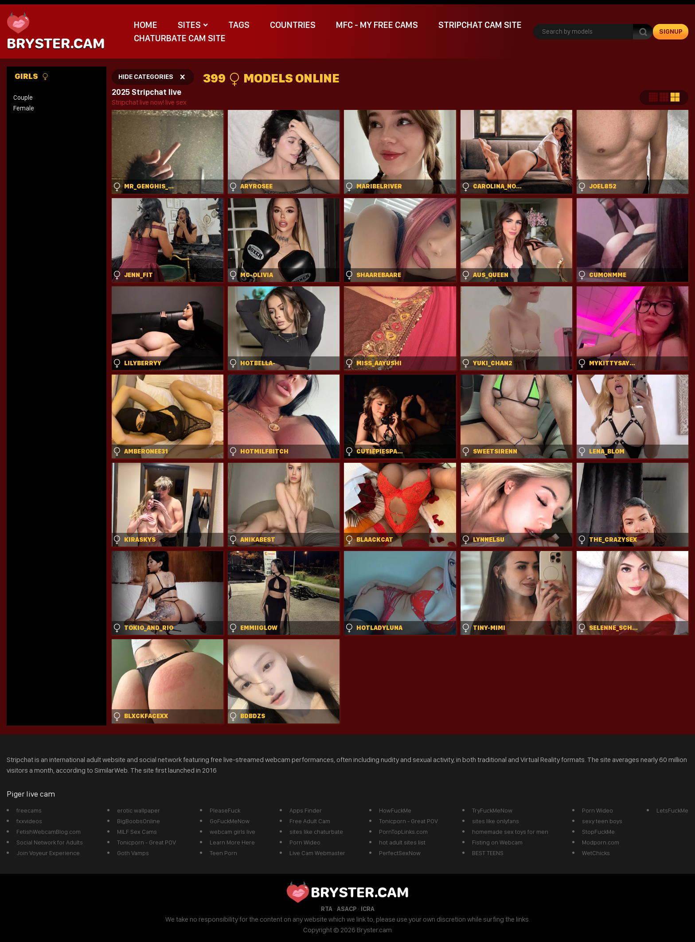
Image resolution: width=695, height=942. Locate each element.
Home (145, 25)
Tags (239, 25)
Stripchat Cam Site (480, 25)
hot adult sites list (402, 842)
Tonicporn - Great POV (146, 842)
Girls (32, 76)
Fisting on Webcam (497, 842)
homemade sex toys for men (510, 831)
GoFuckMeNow (230, 821)
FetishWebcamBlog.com (48, 831)
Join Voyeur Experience (48, 852)
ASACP (346, 908)
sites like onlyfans (495, 821)
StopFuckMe (598, 831)
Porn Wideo (304, 842)
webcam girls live (232, 831)
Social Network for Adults (49, 842)
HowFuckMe (395, 810)
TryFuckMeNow (492, 810)
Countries (293, 25)
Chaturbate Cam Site (180, 38)
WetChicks (596, 852)
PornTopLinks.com (403, 831)
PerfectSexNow (400, 852)
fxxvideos (29, 821)
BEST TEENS (488, 852)
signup (671, 31)
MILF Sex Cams (137, 831)
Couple (23, 98)
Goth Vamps (133, 852)
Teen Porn (223, 852)
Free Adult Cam (309, 821)
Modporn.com (600, 842)
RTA (326, 908)
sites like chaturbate (316, 831)
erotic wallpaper (138, 810)
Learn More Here (232, 842)
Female (23, 108)
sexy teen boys (602, 821)
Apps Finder (305, 810)
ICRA (368, 908)
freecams (29, 810)
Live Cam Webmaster (317, 852)
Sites (189, 25)
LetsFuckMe (672, 810)
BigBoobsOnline (138, 821)
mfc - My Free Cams (377, 25)
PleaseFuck (225, 810)
